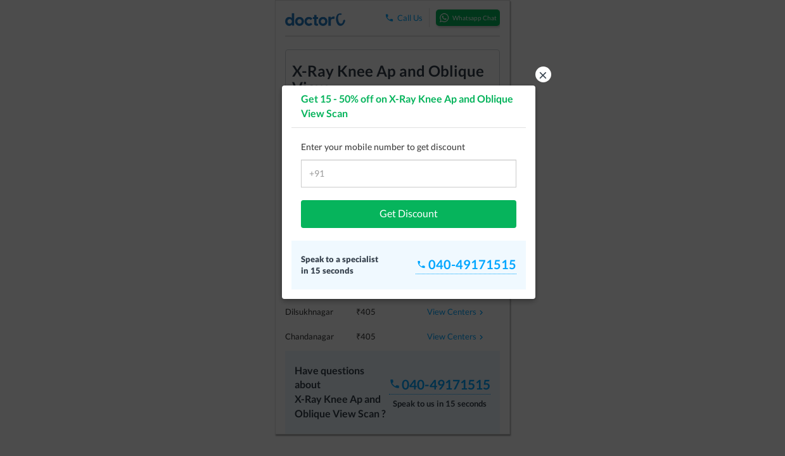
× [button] (543, 74)
